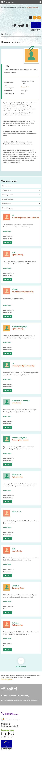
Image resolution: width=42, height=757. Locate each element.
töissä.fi (20, 26)
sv (39, 17)
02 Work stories (7, 2)
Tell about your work (32, 7)
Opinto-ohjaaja (19, 327)
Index (13, 7)
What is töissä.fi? (6, 7)
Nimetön (16, 475)
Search (3, 34)
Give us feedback (21, 7)
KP (13, 253)
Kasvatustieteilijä (21, 401)
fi (34, 17)
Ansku (15, 586)
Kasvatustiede (25, 87)
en (30, 17)
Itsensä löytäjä (19, 438)
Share (9, 242)
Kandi (15, 290)
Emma (15, 623)
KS (13, 549)
